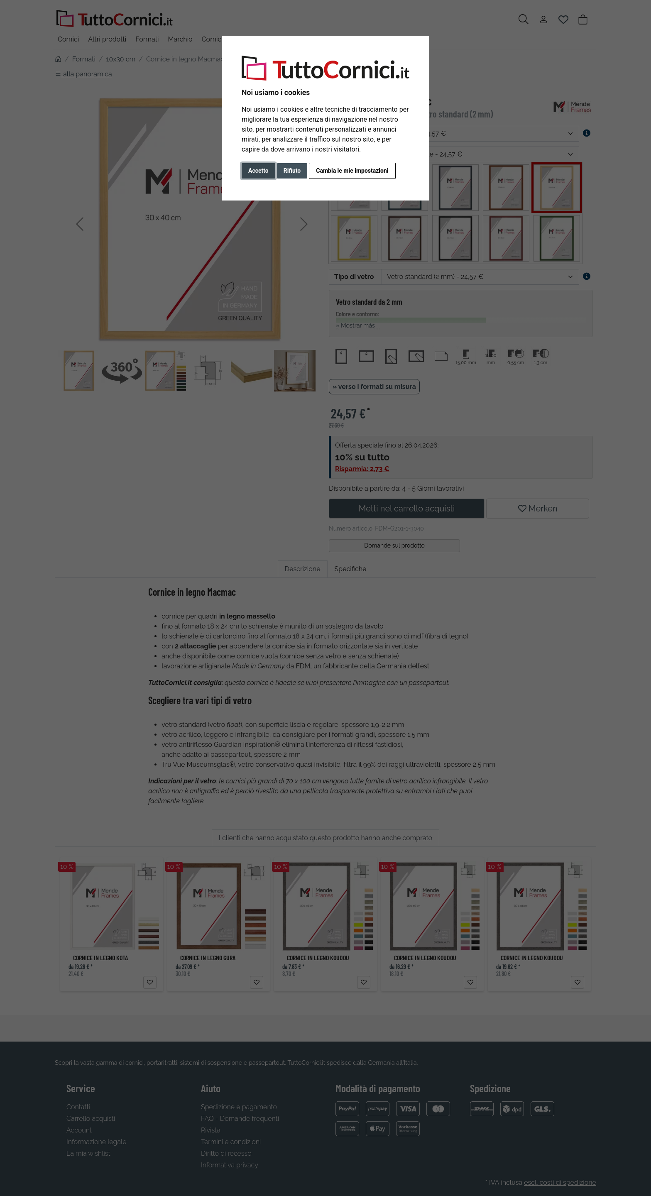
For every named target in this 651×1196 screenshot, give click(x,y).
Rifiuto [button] (292, 170)
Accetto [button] (258, 170)
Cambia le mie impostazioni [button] (352, 170)
